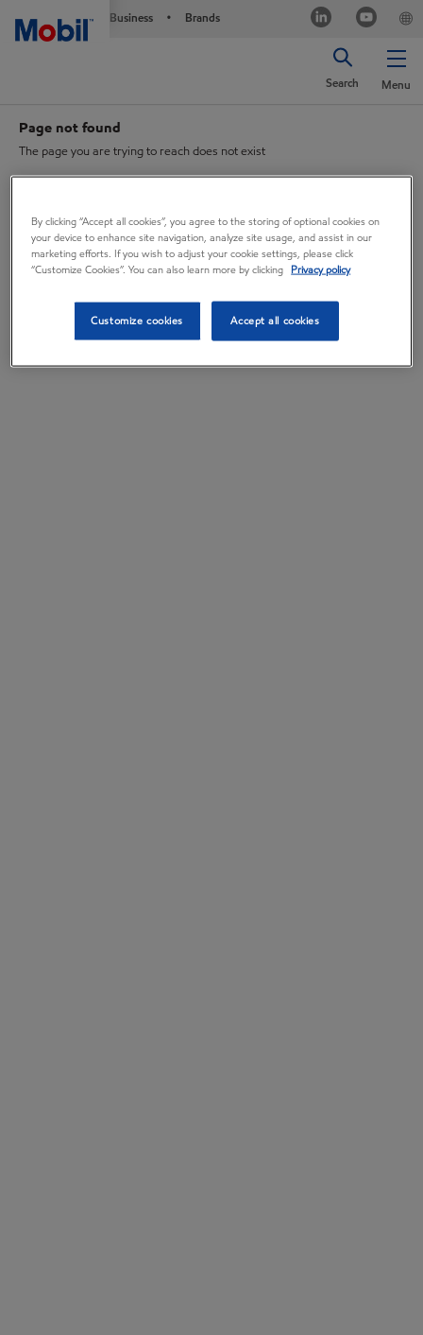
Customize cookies (137, 320)
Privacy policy (320, 269)
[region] (211, 271)
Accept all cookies (274, 320)
